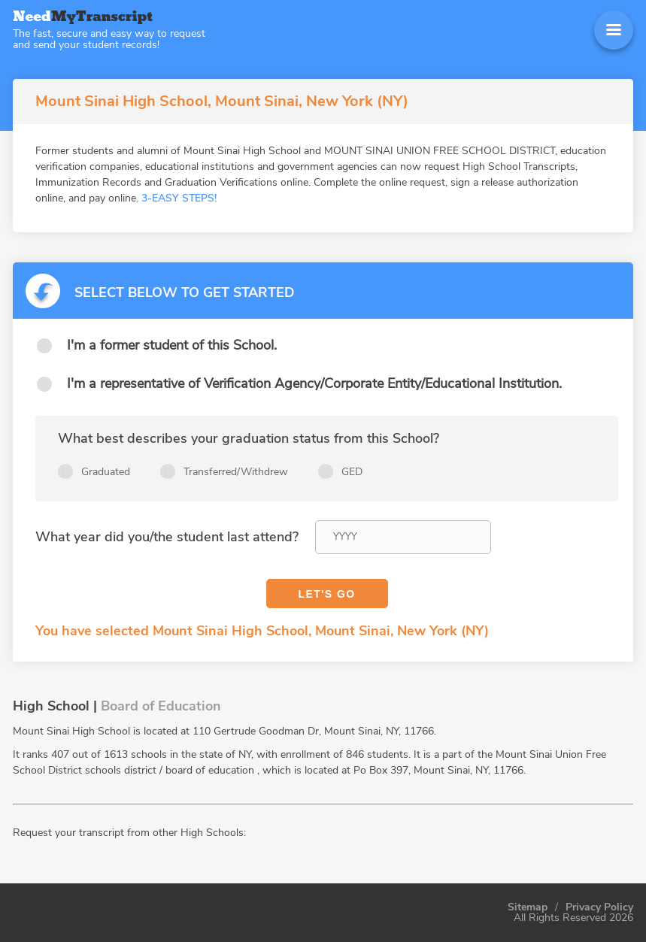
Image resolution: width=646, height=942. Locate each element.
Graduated (105, 472)
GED (351, 472)
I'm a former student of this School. (172, 345)
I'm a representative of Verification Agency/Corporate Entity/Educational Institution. (314, 383)
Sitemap (527, 907)
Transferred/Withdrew (235, 472)
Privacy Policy (599, 907)
